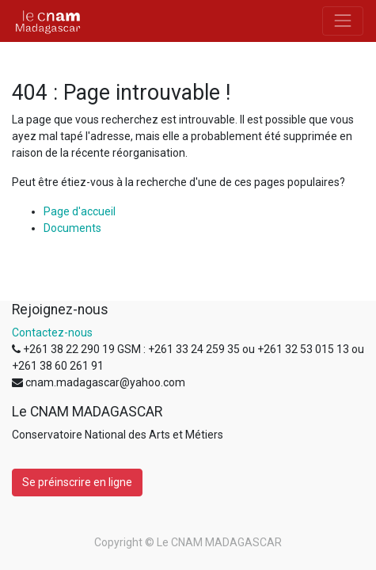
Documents (72, 228)
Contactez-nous (52, 332)
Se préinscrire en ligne (77, 482)
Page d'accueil (80, 211)
